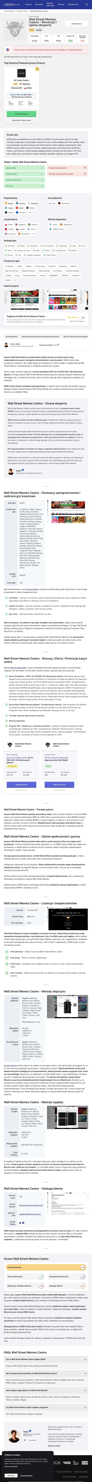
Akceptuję (11, 1475)
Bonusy (61, 4)
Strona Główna (9, 11)
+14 (33, 234)
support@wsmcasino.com (30, 1214)
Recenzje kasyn (22, 11)
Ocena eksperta (11, 336)
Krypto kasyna (10, 1065)
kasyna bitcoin (32, 589)
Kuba (55, 345)
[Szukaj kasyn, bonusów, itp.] (87, 4)
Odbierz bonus (21, 785)
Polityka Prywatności (81, 1472)
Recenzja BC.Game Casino (21, 120)
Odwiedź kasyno (21, 114)
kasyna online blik (18, 668)
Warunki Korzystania (69, 1477)
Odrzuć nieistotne (26, 1475)
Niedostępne (77, 24)
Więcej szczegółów (11, 1466)
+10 (29, 212)
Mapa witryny (83, 1477)
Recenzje (39, 4)
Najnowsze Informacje (64, 1472)
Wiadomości (73, 4)
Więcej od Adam (54, 1446)
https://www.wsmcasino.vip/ (31, 1205)
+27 (15, 280)
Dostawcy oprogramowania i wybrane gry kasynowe (40, 336)
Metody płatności (50, 4)
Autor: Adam (15, 344)
